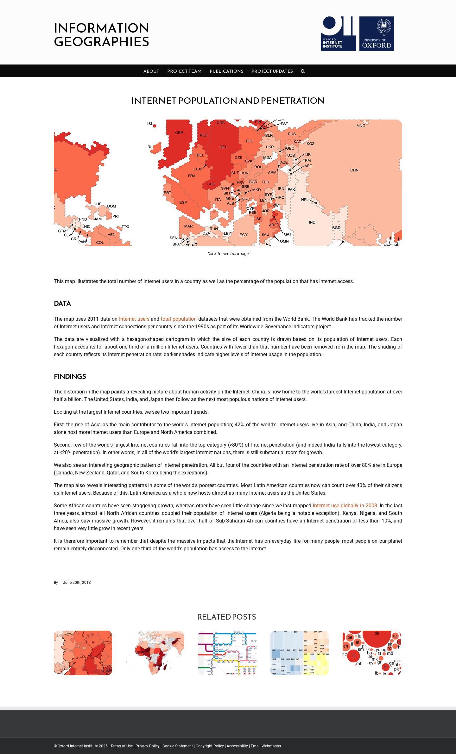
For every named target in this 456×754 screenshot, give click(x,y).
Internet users (134, 319)
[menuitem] (151, 71)
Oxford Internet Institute (78, 746)
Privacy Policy (148, 746)
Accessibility (237, 746)
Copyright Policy (210, 746)
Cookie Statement (177, 746)
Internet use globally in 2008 (345, 506)
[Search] (303, 71)
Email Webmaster (266, 746)
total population (179, 319)
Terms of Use (122, 746)
